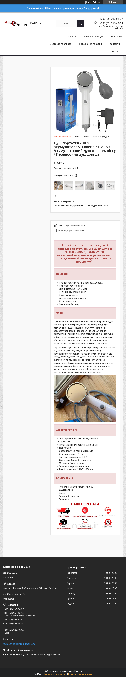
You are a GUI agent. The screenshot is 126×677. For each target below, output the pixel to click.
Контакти (115, 44)
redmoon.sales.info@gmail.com (19, 644)
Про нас (115, 36)
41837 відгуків (94, 2)
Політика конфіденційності (80, 674)
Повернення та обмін (90, 44)
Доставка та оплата (60, 44)
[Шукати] (80, 23)
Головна (71, 36)
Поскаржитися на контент (55, 674)
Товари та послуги (93, 36)
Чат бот (116, 51)
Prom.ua (78, 671)
